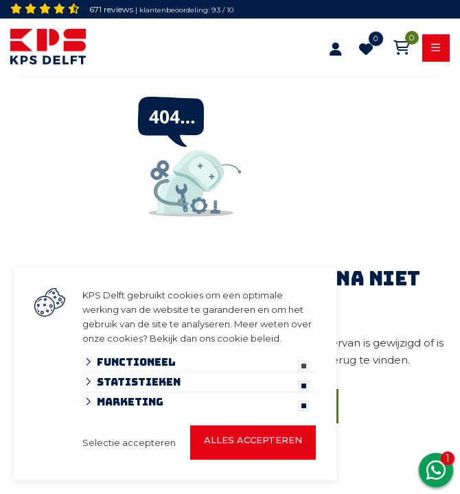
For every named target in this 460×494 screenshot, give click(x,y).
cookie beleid (248, 338)
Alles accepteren (253, 439)
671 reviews (111, 9)
